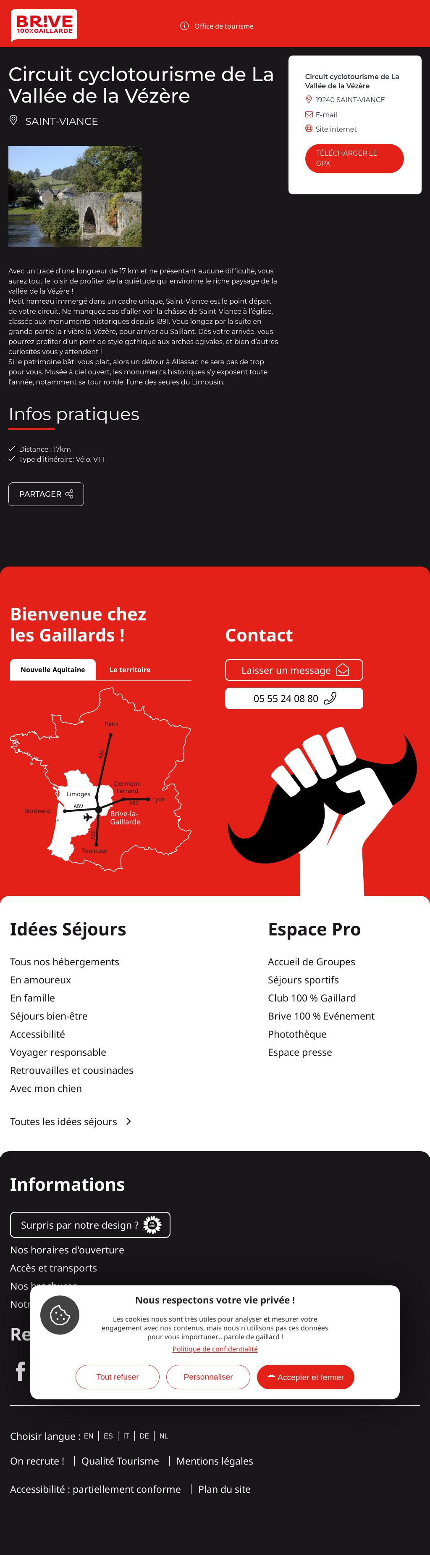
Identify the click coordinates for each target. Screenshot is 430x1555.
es (108, 1436)
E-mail (327, 115)
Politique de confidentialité (215, 1349)
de (144, 1436)
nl (164, 1436)
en (88, 1436)
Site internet (336, 129)
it (126, 1436)
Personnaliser (208, 1376)
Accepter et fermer (311, 1377)
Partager (46, 494)
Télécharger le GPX (347, 158)
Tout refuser (117, 1376)
